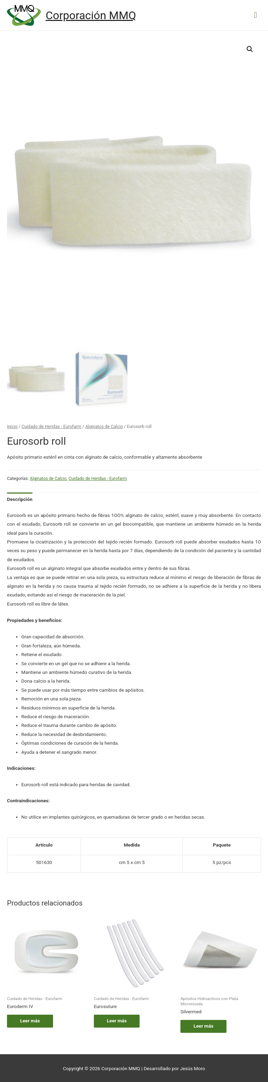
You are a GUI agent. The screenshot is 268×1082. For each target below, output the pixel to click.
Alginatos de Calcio (104, 425)
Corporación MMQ (91, 15)
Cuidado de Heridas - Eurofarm (51, 425)
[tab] (19, 498)
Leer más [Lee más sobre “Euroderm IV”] (31, 1020)
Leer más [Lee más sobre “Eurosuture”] (118, 1020)
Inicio (12, 425)
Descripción (19, 498)
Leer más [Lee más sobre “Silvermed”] (204, 1025)
